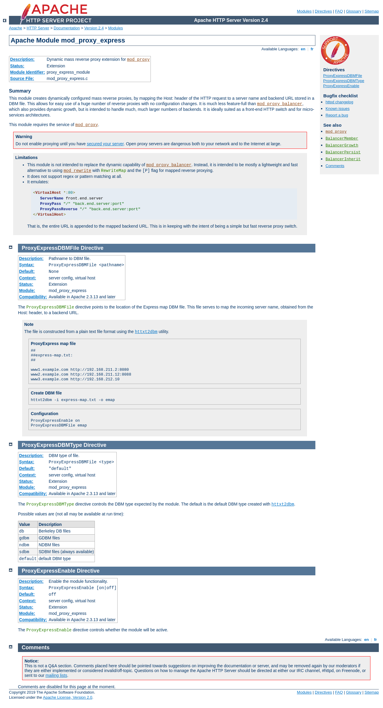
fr (312, 49)
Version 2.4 (94, 28)
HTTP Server (38, 28)
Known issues (337, 108)
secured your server (105, 143)
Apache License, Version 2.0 (67, 697)
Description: (22, 59)
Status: (17, 65)
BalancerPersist (343, 152)
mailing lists (56, 675)
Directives (323, 11)
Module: (27, 290)
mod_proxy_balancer (279, 104)
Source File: (22, 78)
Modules (304, 11)
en (303, 49)
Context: (27, 278)
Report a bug (337, 115)
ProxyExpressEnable (341, 86)
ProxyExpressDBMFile (342, 75)
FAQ (339, 11)
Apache (15, 28)
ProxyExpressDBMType (343, 80)
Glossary (353, 11)
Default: (27, 271)
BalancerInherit (343, 159)
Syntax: (26, 264)
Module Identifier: (27, 72)
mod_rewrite (77, 170)
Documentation (67, 28)
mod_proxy (138, 59)
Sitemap (371, 11)
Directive (92, 248)
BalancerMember (342, 138)
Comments (335, 166)
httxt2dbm (146, 331)
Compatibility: (33, 296)
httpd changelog (339, 102)
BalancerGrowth (342, 145)
